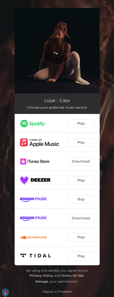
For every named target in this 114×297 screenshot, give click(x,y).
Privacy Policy (41, 276)
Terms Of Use (72, 276)
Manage (41, 281)
